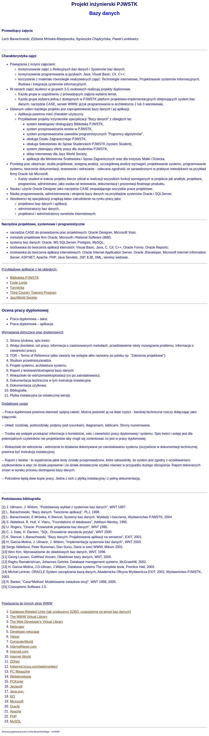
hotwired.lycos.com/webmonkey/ (34, 666)
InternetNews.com (23, 646)
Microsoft (16, 701)
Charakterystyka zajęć (19, 56)
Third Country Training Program (33, 292)
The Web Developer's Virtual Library (36, 621)
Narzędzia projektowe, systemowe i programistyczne (43, 224)
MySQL (15, 721)
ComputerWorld (21, 641)
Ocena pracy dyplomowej (25, 310)
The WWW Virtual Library (28, 616)
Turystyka (17, 287)
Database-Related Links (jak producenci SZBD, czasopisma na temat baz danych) (70, 612)
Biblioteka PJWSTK (24, 277)
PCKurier (16, 681)
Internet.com (19, 651)
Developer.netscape (24, 631)
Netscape (17, 626)
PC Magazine (20, 671)
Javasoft (16, 686)
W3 (12, 696)
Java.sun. (17, 691)
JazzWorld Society (23, 297)
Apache (15, 711)
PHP (13, 716)
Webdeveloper (20, 676)
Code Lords (18, 282)
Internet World (20, 656)
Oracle (15, 706)
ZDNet (15, 661)
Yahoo (14, 636)
